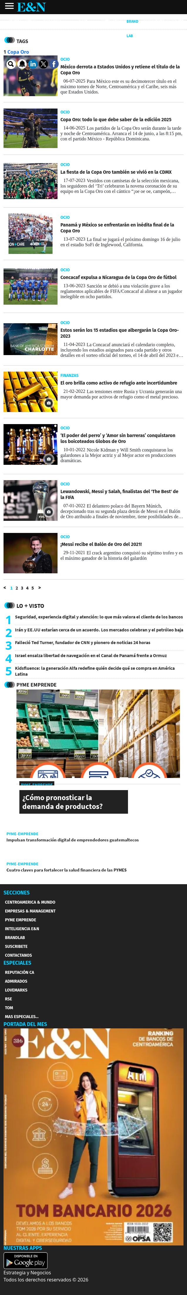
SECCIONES (17, 892)
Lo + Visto (30, 605)
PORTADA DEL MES (25, 1024)
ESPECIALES (17, 963)
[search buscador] (11, 64)
